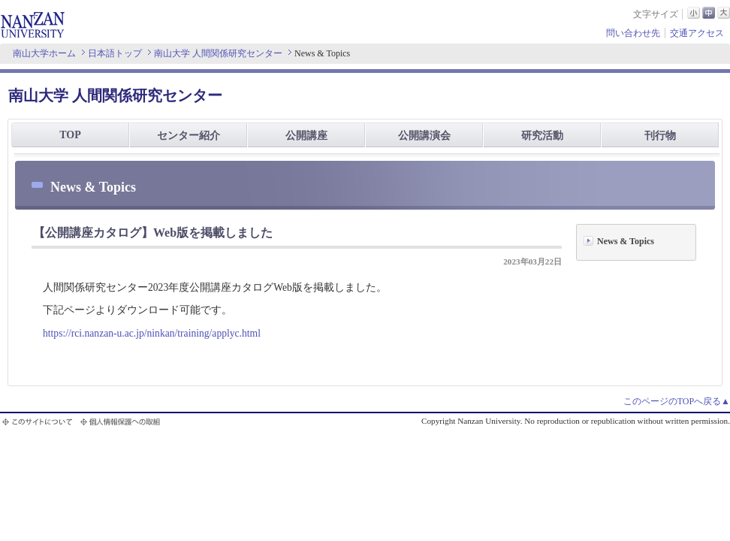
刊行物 (660, 135)
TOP (70, 135)
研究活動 (542, 135)
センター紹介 (188, 135)
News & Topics (625, 241)
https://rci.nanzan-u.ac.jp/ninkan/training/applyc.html (152, 333)
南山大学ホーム (44, 53)
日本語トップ (115, 53)
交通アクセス (697, 33)
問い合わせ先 (633, 33)
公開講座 (306, 135)
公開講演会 (424, 135)
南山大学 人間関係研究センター (218, 53)
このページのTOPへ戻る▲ (676, 401)
